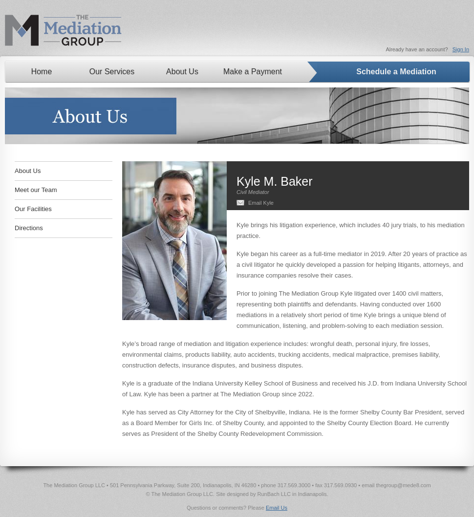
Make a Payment (252, 71)
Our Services (111, 71)
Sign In (460, 49)
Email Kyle (261, 203)
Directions (29, 228)
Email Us (276, 508)
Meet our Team (36, 190)
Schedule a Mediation (396, 71)
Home (41, 71)
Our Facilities (33, 209)
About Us (182, 71)
